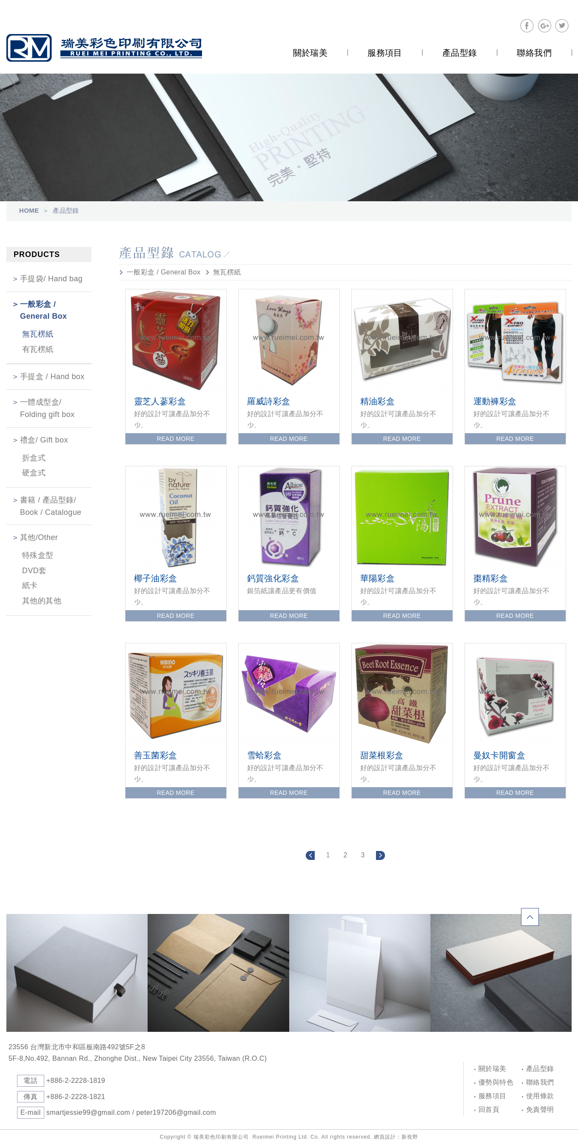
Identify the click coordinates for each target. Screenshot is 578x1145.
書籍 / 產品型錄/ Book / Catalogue (51, 506)
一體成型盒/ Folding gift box (47, 408)
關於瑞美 (492, 1068)
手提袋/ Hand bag (51, 278)
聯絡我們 (540, 1082)
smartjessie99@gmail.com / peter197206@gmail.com (131, 1112)
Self (104, 48)
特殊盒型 (38, 555)
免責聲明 (540, 1109)
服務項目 (492, 1095)
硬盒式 (34, 472)
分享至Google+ (544, 26)
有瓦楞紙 (38, 349)
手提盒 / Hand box (52, 376)
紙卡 (30, 585)
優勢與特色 (495, 1082)
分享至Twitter (562, 26)
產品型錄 (540, 1068)
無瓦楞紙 (38, 334)
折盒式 (34, 458)
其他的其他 (41, 601)
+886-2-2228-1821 (75, 1096)
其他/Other (39, 537)
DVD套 (34, 570)
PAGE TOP (540, 907)
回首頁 (488, 1109)
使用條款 (540, 1095)
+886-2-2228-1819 (75, 1080)
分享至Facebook (527, 26)
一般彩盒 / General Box (43, 310)
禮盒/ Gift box (44, 440)
